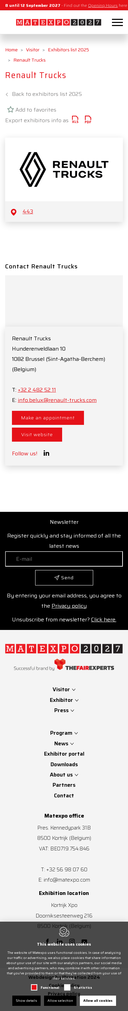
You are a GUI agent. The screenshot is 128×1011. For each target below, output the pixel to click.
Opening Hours (103, 5)
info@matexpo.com (67, 879)
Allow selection (60, 1000)
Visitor (33, 49)
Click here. (103, 619)
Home (11, 49)
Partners (64, 785)
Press (62, 710)
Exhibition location (64, 893)
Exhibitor (62, 700)
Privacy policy (69, 606)
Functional (50, 987)
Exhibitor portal (64, 753)
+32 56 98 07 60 (66, 869)
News (61, 743)
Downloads (64, 764)
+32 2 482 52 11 (37, 390)
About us (61, 774)
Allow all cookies (98, 1000)
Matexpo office (64, 816)
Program (61, 733)
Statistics (83, 987)
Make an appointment (48, 417)
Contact (64, 795)
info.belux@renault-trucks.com (57, 400)
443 (28, 211)
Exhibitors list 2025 (68, 49)
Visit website (37, 434)
